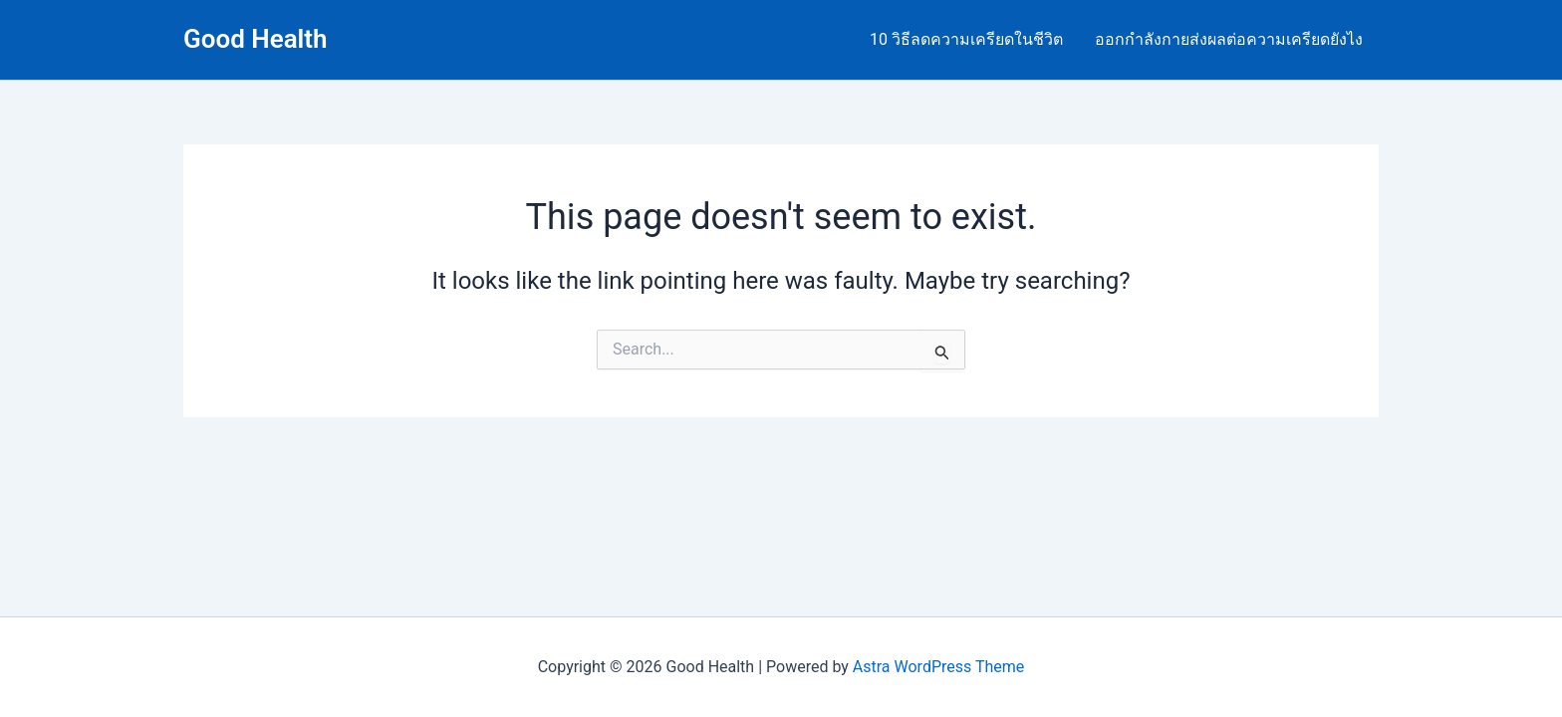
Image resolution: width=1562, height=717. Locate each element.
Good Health (255, 39)
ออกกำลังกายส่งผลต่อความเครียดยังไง (1229, 39)
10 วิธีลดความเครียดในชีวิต (966, 39)
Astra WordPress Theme (938, 666)
